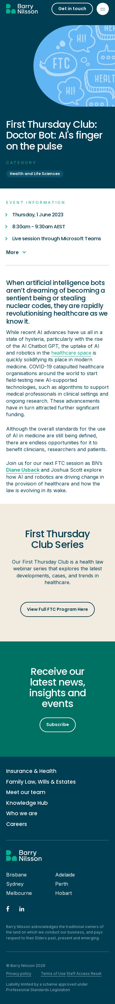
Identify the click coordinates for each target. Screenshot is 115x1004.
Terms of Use (53, 973)
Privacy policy (18, 973)
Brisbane (16, 875)
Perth (61, 884)
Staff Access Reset (84, 973)
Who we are (21, 813)
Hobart (63, 893)
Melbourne (19, 893)
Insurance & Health (31, 771)
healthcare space (71, 353)
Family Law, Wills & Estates (41, 781)
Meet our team (25, 792)
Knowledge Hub (27, 803)
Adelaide (65, 875)
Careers (16, 824)
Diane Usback (23, 470)
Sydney (15, 884)
